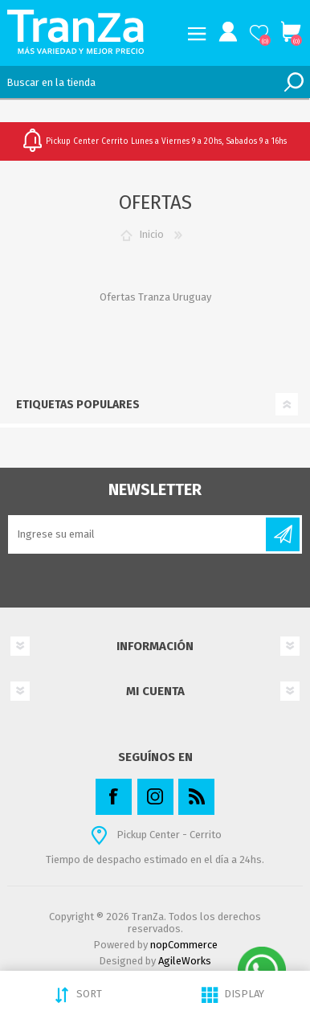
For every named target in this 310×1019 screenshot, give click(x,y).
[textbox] (139, 82)
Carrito (290, 32)
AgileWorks (184, 961)
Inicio (151, 234)
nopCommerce (184, 945)
